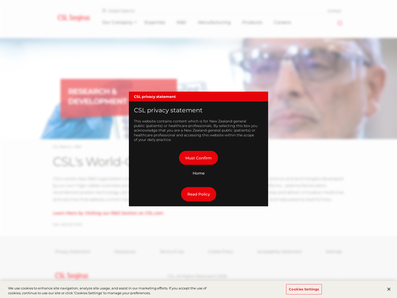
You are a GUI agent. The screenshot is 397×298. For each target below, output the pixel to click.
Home (199, 173)
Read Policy (198, 194)
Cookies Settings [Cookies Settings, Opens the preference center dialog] (304, 292)
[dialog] (198, 149)
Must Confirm (198, 157)
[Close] (388, 292)
